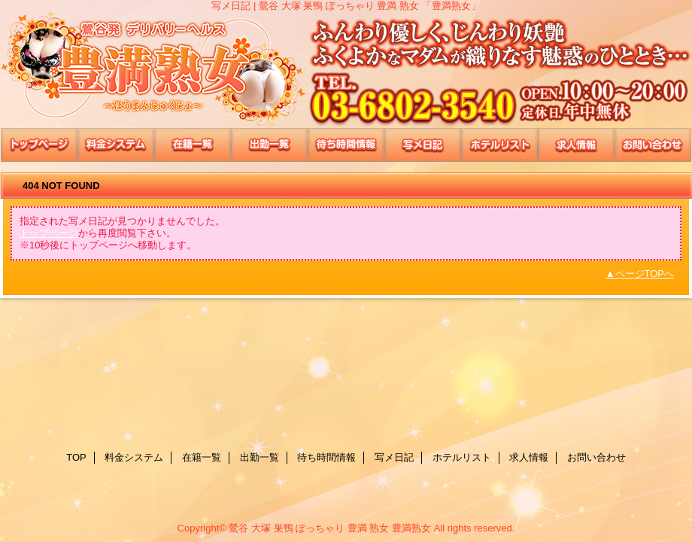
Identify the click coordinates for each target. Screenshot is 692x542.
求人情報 (576, 145)
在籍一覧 (192, 145)
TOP (39, 145)
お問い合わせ (653, 145)
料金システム (115, 145)
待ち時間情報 (346, 145)
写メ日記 (422, 145)
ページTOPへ (645, 273)
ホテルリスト (499, 145)
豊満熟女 (346, 69)
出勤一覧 (269, 145)
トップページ (49, 233)
